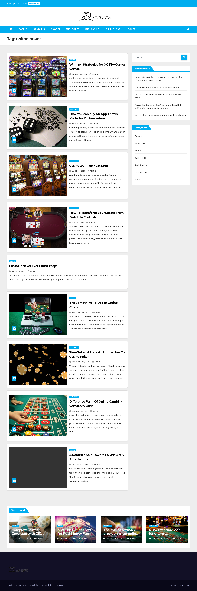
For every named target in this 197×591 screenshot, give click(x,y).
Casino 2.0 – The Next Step (88, 166)
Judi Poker (72, 29)
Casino (23, 29)
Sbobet (55, 29)
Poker (131, 29)
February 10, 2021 (81, 362)
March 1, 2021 (19, 271)
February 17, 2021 (81, 312)
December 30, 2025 (115, 538)
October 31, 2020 (81, 465)
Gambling (39, 29)
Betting (15, 525)
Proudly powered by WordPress (20, 585)
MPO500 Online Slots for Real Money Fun (157, 87)
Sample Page (184, 585)
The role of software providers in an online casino (120, 533)
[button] (188, 29)
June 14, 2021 (79, 171)
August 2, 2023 (80, 74)
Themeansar (58, 585)
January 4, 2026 (68, 538)
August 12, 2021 (80, 124)
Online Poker (113, 29)
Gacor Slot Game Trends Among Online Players (160, 115)
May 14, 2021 (78, 222)
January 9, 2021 (80, 411)
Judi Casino (92, 29)
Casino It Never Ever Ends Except (33, 266)
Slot (60, 525)
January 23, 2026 (23, 538)
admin (93, 74)
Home (173, 585)
